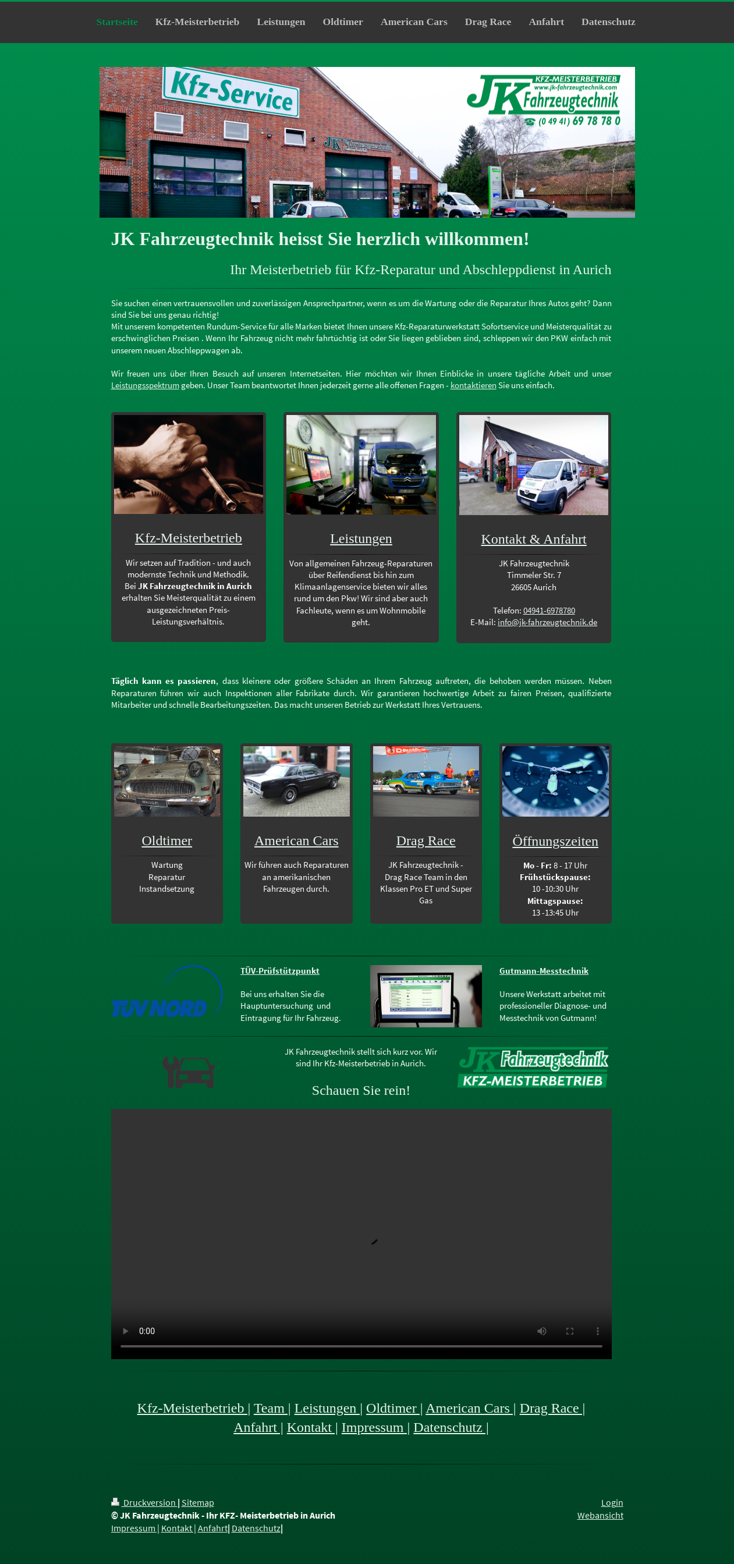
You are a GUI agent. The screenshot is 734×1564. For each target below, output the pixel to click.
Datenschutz (256, 1528)
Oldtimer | (394, 1408)
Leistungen (361, 538)
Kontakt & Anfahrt (533, 539)
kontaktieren (474, 385)
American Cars (296, 840)
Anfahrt (213, 1528)
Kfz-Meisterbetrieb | (194, 1408)
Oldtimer (166, 840)
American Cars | (470, 1408)
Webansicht (600, 1515)
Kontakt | (312, 1427)
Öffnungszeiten (555, 841)
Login (612, 1502)
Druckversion (144, 1502)
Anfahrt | (258, 1427)
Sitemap (198, 1502)
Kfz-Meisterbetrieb (188, 537)
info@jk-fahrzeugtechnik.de (547, 621)
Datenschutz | (450, 1427)
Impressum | (376, 1427)
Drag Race (426, 840)
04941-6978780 (549, 610)
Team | (272, 1408)
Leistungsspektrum (145, 385)
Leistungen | (329, 1408)
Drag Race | (553, 1408)
